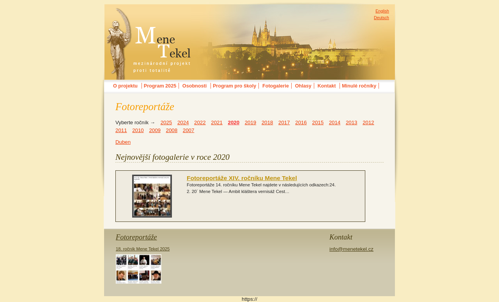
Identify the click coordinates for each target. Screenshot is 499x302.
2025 (166, 122)
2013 (351, 122)
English (382, 11)
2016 (301, 122)
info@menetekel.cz (351, 249)
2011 (121, 130)
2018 (267, 122)
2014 (335, 122)
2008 (172, 130)
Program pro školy (234, 86)
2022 (200, 122)
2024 (183, 122)
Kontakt (326, 86)
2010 (138, 130)
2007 (189, 130)
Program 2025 (160, 86)
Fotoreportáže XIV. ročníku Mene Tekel (242, 178)
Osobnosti (194, 86)
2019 (251, 122)
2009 (155, 130)
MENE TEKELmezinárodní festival (149, 13)
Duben (123, 142)
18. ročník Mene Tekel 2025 (143, 265)
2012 (368, 122)
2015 (318, 122)
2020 (234, 122)
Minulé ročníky (359, 86)
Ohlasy (303, 86)
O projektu (125, 86)
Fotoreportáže (136, 237)
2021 (217, 122)
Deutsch (381, 17)
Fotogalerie (275, 86)
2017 (284, 122)
